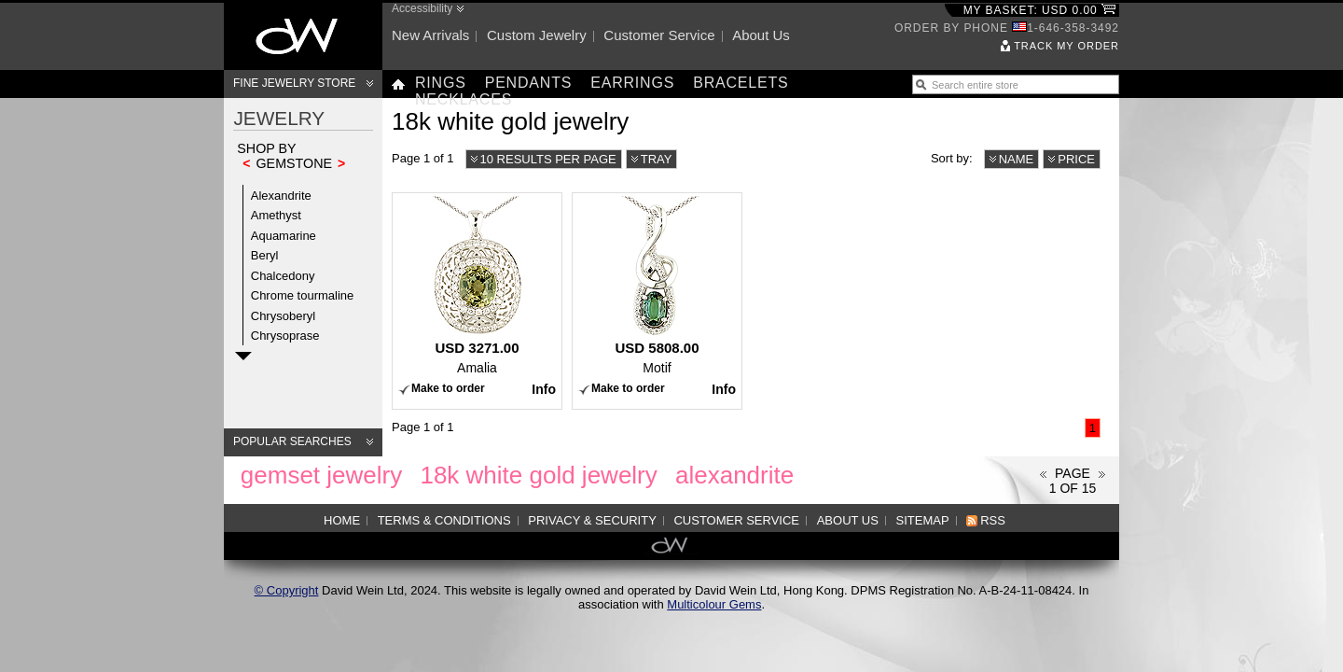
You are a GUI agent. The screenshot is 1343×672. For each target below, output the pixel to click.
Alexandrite (281, 196)
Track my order (1066, 45)
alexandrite (734, 475)
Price (1076, 159)
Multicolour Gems (714, 604)
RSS (992, 520)
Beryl (265, 255)
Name (1016, 159)
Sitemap (922, 520)
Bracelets (740, 83)
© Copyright (287, 590)
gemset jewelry (321, 475)
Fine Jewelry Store (294, 83)
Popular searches (292, 441)
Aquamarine (283, 236)
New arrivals (430, 35)
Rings (440, 83)
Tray (656, 159)
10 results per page (548, 159)
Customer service (658, 35)
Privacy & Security (592, 520)
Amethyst (276, 215)
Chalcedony (283, 276)
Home (342, 520)
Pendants (529, 83)
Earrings (632, 83)
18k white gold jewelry (538, 475)
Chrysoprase (285, 336)
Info (544, 389)
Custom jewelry (537, 35)
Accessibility (422, 8)
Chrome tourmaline (302, 295)
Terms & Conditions (444, 520)
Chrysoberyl (283, 316)
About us (761, 35)
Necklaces (463, 99)
